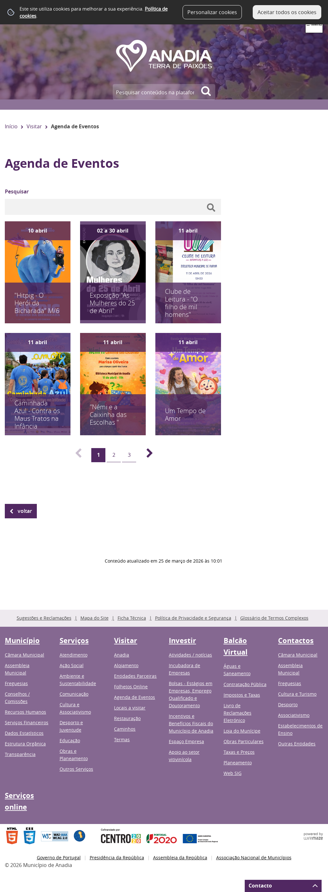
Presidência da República (117, 857)
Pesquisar (17, 191)
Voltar (25, 510)
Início (11, 126)
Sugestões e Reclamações (44, 618)
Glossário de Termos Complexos (274, 618)
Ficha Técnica (132, 618)
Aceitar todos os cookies (287, 12)
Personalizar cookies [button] (212, 12)
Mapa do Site (94, 618)
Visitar (34, 126)
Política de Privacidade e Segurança (193, 618)
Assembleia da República (180, 857)
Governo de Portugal (59, 857)
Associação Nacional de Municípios (253, 857)
